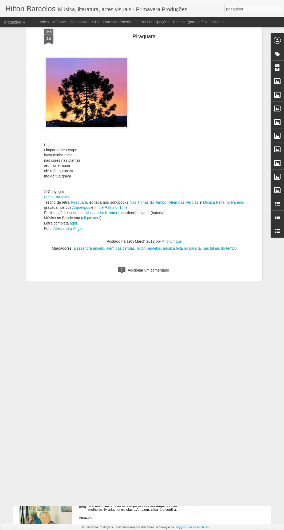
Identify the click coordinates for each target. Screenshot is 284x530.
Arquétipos (81, 126)
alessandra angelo (89, 166)
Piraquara (79, 120)
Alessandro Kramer (101, 131)
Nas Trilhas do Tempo (147, 120)
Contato (217, 22)
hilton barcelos (149, 166)
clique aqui (91, 136)
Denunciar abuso (197, 527)
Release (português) (190, 22)
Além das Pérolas (183, 120)
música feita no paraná (182, 166)
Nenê (145, 131)
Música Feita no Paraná (223, 120)
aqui (73, 142)
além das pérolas (120, 166)
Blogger (180, 527)
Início (44, 22)
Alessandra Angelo (69, 147)
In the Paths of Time (111, 126)
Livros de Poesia (117, 22)
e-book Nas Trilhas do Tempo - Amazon (125, 500)
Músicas (59, 22)
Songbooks (79, 22)
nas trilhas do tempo (219, 166)
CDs (96, 22)
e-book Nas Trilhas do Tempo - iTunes (124, 439)
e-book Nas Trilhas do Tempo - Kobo (122, 378)
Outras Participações (152, 22)
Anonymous (172, 159)
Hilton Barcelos (56, 115)
